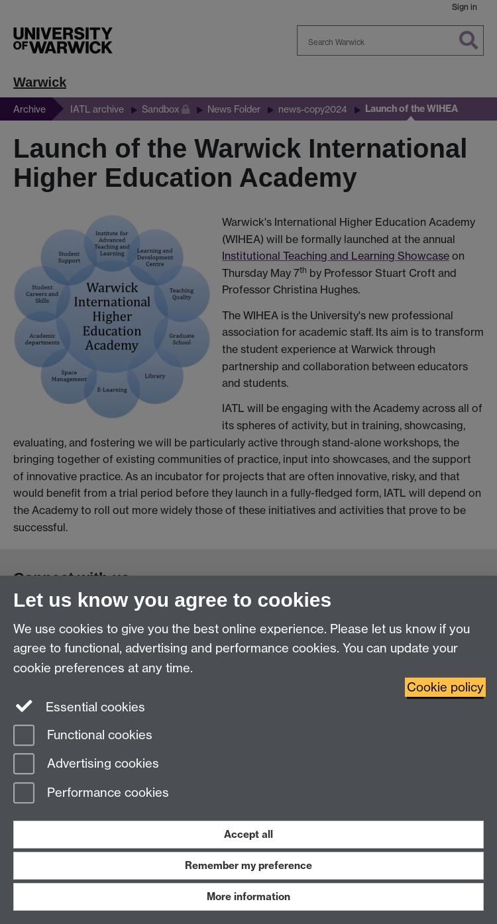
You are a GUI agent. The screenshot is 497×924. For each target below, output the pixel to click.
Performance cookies (91, 794)
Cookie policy (445, 687)
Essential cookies (79, 706)
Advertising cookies (86, 764)
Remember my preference (248, 865)
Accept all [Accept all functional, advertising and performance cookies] (248, 834)
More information (248, 896)
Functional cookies (82, 736)
